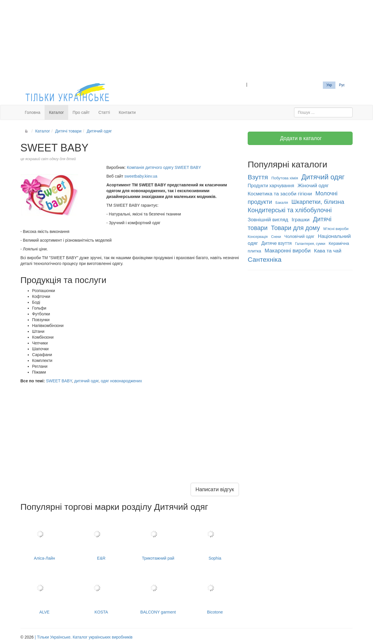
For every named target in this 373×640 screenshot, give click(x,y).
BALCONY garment (158, 592)
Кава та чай (328, 251)
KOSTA (101, 592)
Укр (329, 85)
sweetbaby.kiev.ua (140, 176)
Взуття (258, 177)
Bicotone (214, 592)
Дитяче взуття (276, 243)
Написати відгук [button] (215, 489)
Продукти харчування (271, 185)
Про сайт (81, 112)
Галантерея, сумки (310, 244)
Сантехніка (264, 259)
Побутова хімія (284, 178)
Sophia (214, 538)
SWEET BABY (59, 381)
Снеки (276, 237)
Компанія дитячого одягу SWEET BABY (164, 167)
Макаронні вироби (288, 250)
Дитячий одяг (99, 131)
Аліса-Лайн (44, 538)
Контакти (127, 112)
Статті (104, 112)
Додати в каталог (300, 138)
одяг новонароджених (121, 381)
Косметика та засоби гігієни (280, 194)
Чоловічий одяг (299, 236)
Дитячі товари (68, 131)
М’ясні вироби (336, 229)
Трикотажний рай (158, 538)
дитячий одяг (86, 381)
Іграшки (301, 219)
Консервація (258, 237)
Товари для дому (295, 227)
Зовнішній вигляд (268, 219)
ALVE (44, 592)
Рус (342, 85)
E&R (101, 538)
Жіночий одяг (313, 185)
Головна (32, 112)
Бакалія (281, 203)
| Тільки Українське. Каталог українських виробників (84, 637)
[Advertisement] (186, 41)
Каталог (56, 112)
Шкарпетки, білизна (317, 202)
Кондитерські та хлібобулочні (290, 210)
